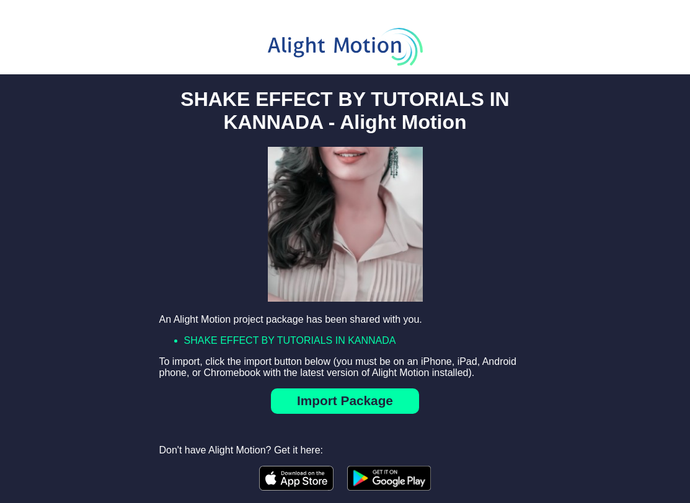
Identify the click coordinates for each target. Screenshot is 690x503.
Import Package (345, 400)
